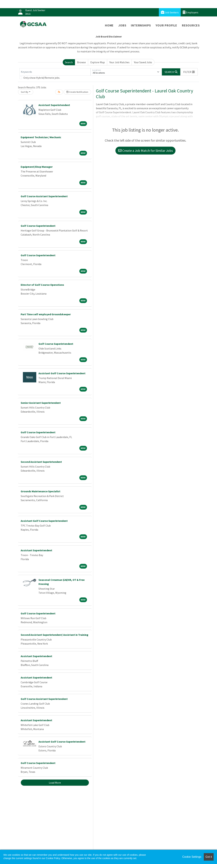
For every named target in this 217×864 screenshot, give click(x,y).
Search (69, 62)
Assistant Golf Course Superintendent (61, 373)
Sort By (24, 91)
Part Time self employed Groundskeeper (46, 314)
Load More (55, 782)
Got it (208, 856)
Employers (190, 12)
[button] (189, 72)
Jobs (122, 25)
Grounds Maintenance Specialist (40, 491)
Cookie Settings (191, 856)
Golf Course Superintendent (38, 225)
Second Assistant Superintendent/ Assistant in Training (54, 634)
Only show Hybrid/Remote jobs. (41, 77)
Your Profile (166, 25)
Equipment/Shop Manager (37, 166)
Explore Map (97, 62)
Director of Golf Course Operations (42, 284)
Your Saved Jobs (143, 62)
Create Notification (77, 91)
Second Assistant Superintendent (41, 461)
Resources (191, 25)
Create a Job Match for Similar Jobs (145, 150)
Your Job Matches (119, 62)
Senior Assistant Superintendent (41, 402)
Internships (141, 25)
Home (109, 25)
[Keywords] (55, 72)
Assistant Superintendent (54, 105)
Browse (81, 62)
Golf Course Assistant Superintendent (44, 196)
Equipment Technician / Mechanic (41, 137)
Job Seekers (170, 12)
